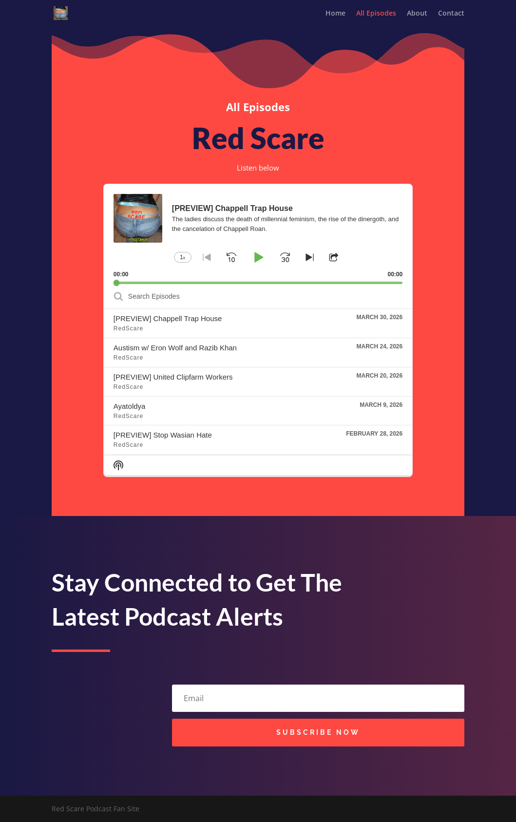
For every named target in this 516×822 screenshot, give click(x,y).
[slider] (258, 285)
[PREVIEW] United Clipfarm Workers (173, 379)
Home (335, 14)
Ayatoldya (130, 408)
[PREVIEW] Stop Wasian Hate (163, 437)
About (417, 14)
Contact (451, 14)
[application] (258, 236)
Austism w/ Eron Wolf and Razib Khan (175, 349)
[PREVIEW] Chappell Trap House (168, 320)
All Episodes (376, 14)
